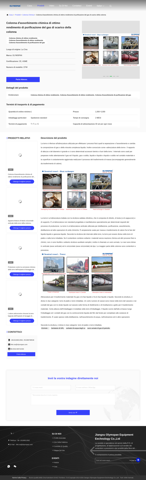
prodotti (17, 15)
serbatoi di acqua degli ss (75, 328)
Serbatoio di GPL (57, 328)
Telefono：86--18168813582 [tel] (19, 440)
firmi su (132, 460)
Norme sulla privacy (19, 478)
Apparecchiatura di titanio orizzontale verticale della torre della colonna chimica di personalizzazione (21, 223)
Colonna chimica (28, 15)
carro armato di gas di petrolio (98, 328)
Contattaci (76, 6)
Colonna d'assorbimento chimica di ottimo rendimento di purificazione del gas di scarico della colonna (21, 176)
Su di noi (63, 6)
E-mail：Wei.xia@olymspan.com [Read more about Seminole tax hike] (20, 444)
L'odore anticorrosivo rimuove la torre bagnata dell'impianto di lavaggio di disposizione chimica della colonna (21, 316)
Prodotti (40, 6)
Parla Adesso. (23, 79)
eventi (89, 6)
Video (51, 6)
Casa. (29, 6)
